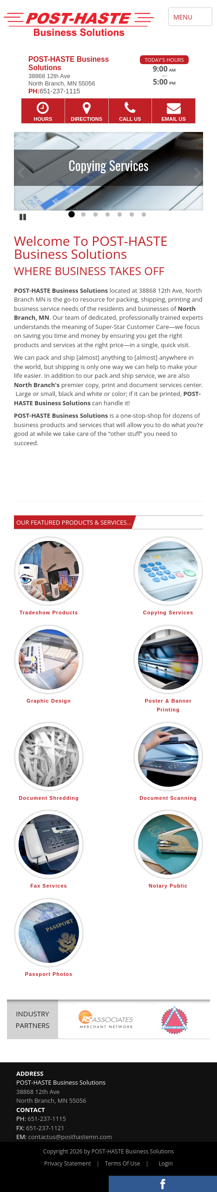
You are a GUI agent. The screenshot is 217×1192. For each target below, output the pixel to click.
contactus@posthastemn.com (70, 1137)
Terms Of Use (122, 1163)
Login (166, 1163)
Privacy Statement (67, 1163)
